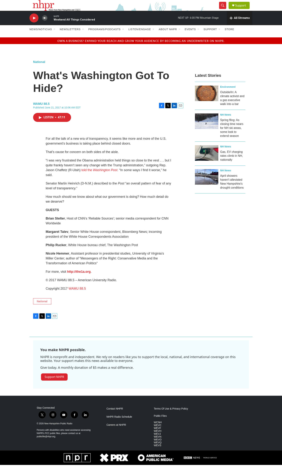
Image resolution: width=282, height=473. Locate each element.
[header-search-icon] (224, 9)
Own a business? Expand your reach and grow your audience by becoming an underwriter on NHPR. (141, 49)
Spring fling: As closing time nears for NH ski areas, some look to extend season (231, 136)
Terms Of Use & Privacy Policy (171, 416)
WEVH (157, 439)
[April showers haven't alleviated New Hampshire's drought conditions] (206, 185)
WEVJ (157, 442)
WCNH (158, 430)
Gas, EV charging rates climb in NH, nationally (231, 163)
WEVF (157, 436)
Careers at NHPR (116, 433)
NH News (225, 122)
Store (229, 37)
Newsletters (70, 37)
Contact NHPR (114, 416)
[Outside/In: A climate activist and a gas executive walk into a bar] (206, 101)
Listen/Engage (139, 37)
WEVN (157, 445)
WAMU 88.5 (77, 296)
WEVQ (158, 450)
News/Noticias (40, 37)
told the (99, 178)
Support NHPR (54, 385)
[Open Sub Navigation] (54, 37)
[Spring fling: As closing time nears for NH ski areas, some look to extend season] (206, 129)
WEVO (158, 447)
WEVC (157, 433)
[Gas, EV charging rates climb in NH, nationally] (206, 161)
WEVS (157, 453)
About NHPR (168, 37)
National (39, 70)
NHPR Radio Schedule (119, 425)
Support (243, 9)
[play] (34, 26)
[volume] (45, 26)
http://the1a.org (79, 280)
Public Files (160, 424)
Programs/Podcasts (104, 37)
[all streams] (240, 26)
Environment (228, 94)
